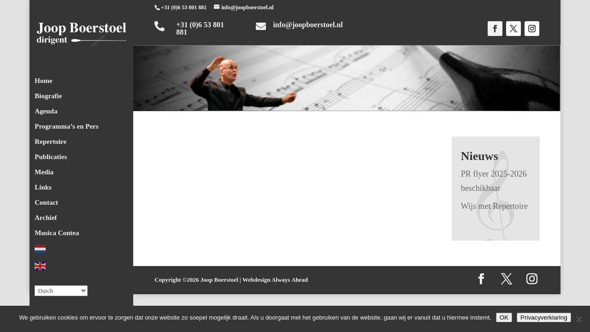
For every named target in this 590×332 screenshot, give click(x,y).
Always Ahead (289, 279)
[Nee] (578, 319)
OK (504, 317)
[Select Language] (61, 288)
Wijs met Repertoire (494, 206)
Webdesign (256, 279)
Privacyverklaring (543, 317)
